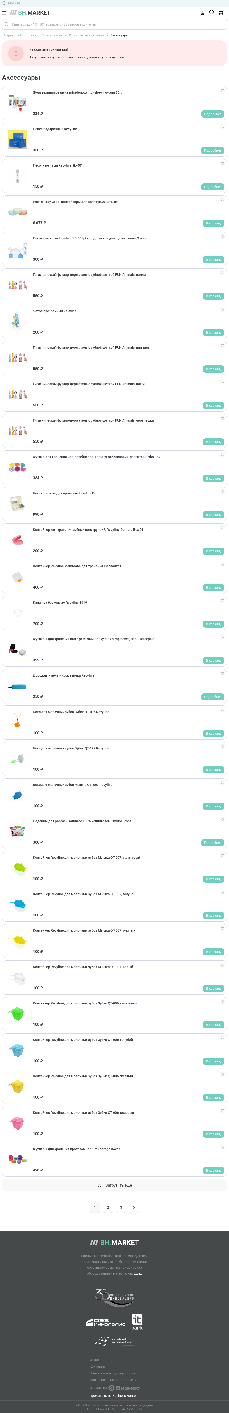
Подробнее (212, 114)
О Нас (94, 1360)
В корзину (213, 223)
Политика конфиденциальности (114, 1373)
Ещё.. (138, 1273)
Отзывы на (115, 1388)
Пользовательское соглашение (114, 1380)
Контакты (97, 1366)
